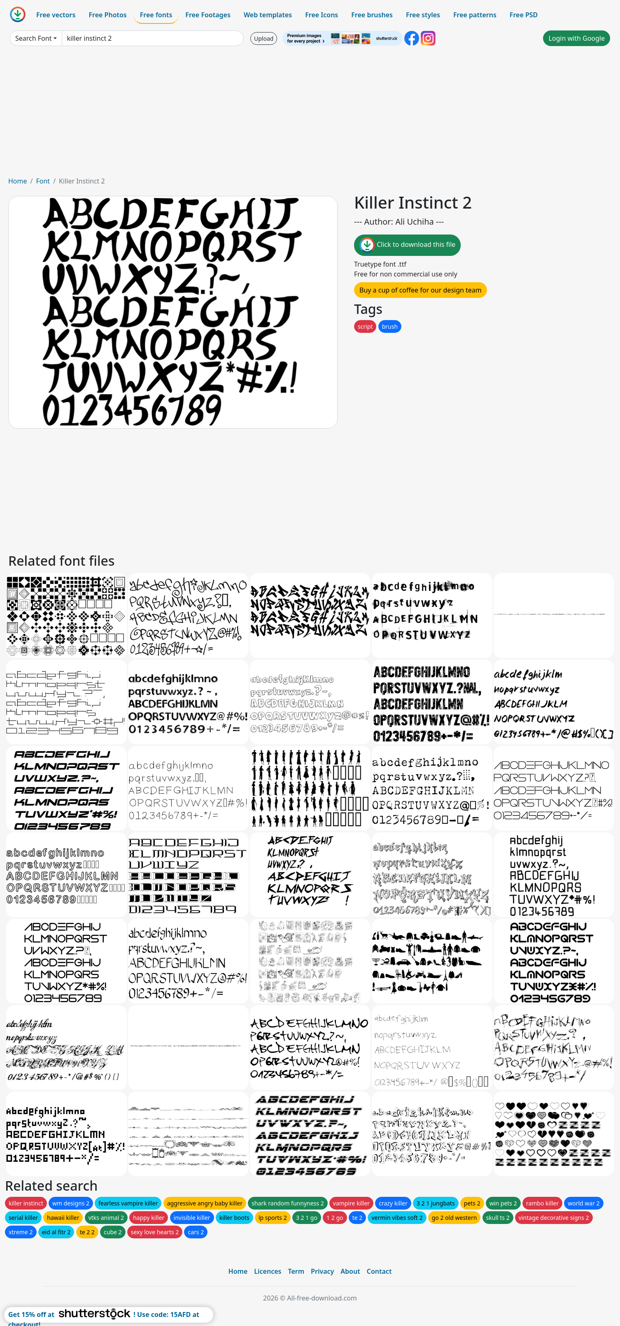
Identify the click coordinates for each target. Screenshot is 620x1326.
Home (17, 181)
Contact (379, 1271)
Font (43, 181)
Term (296, 1271)
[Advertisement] (310, 114)
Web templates (268, 14)
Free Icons (321, 14)
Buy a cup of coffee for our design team (420, 290)
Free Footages (208, 14)
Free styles (423, 14)
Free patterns (474, 14)
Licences (267, 1271)
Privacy (322, 1271)
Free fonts (156, 14)
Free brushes (372, 14)
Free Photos (107, 14)
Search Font (33, 38)
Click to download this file (407, 245)
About (350, 1271)
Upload (263, 38)
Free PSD (524, 14)
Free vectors (55, 14)
